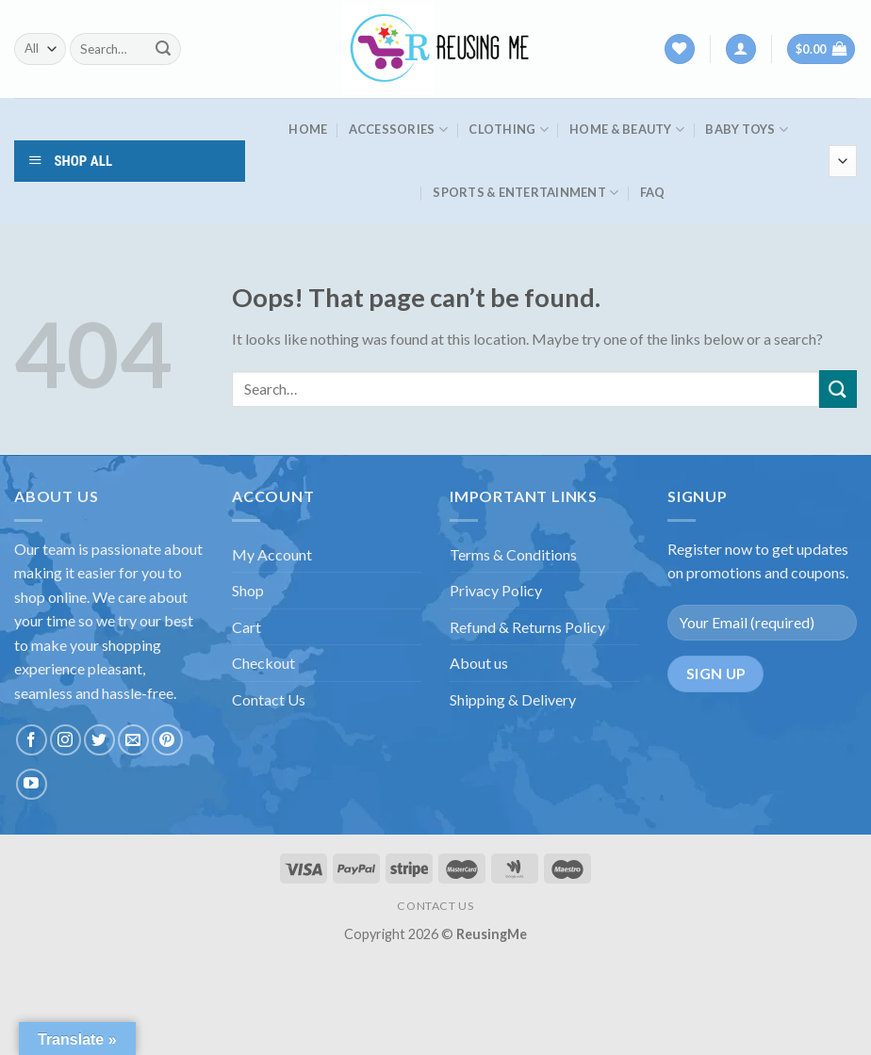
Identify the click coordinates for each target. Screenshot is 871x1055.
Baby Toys (746, 129)
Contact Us (268, 699)
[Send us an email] (133, 739)
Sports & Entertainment (525, 193)
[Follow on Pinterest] (167, 739)
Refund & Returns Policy (527, 627)
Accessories (398, 129)
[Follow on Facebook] (31, 739)
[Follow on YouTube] (31, 784)
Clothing (508, 129)
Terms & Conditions (513, 554)
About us (479, 663)
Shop (248, 590)
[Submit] (163, 49)
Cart (246, 627)
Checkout (263, 663)
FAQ (653, 192)
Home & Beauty (626, 129)
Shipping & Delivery (513, 699)
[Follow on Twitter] (99, 739)
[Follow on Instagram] (65, 739)
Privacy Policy (496, 590)
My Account (272, 554)
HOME (307, 129)
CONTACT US (435, 906)
